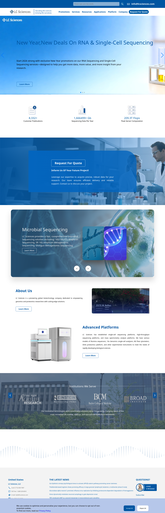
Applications (100, 12)
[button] (2, 55)
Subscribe (140, 495)
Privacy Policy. (45, 511)
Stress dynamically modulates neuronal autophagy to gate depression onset (73, 494)
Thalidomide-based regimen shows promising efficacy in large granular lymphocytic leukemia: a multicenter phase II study (88, 487)
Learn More (24, 84)
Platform (112, 12)
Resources (87, 12)
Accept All (129, 508)
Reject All (143, 508)
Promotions (64, 12)
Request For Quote (139, 12)
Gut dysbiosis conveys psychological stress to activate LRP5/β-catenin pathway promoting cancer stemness (83, 483)
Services (76, 12)
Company (123, 12)
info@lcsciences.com (143, 3)
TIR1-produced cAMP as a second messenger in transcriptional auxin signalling (74, 498)
